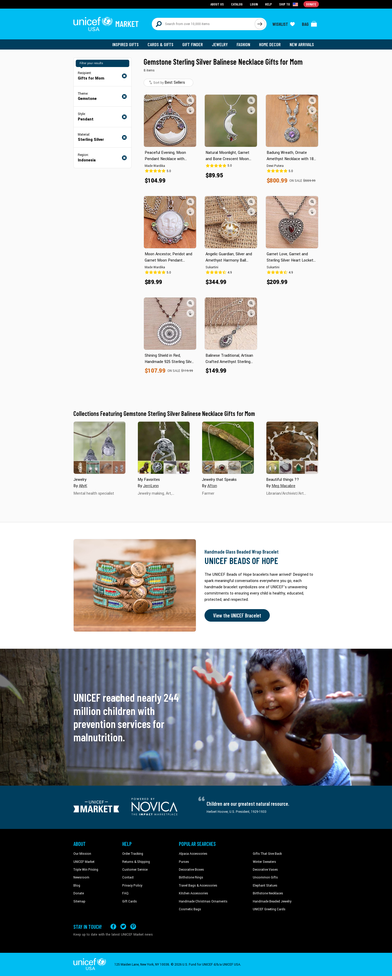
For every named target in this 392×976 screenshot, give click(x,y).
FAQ (125, 893)
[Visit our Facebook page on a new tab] (113, 926)
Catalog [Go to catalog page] (237, 4)
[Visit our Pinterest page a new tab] (133, 926)
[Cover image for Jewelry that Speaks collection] (228, 447)
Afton (212, 486)
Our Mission (82, 853)
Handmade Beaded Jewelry (272, 901)
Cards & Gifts (160, 44)
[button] (190, 100)
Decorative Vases (265, 869)
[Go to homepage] (106, 24)
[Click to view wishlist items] (283, 24)
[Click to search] (260, 24)
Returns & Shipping (136, 861)
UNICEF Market (84, 861)
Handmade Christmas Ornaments (203, 901)
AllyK (83, 486)
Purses (184, 861)
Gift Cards (129, 901)
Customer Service (135, 869)
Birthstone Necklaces (268, 893)
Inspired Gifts (125, 44)
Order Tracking (132, 853)
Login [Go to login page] (254, 4)
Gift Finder (192, 44)
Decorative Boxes (191, 869)
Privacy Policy (132, 885)
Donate (78, 893)
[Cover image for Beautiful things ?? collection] (292, 447)
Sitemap (79, 901)
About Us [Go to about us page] (217, 4)
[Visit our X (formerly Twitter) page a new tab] (123, 926)
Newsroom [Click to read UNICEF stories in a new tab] (81, 877)
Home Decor (270, 44)
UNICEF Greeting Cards (269, 909)
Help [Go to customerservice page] (268, 4)
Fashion (243, 44)
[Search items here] (203, 24)
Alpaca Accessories (193, 853)
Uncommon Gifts (265, 877)
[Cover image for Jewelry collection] (99, 447)
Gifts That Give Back (267, 853)
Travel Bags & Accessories (198, 885)
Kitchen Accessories (193, 893)
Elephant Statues (265, 885)
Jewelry (220, 44)
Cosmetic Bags (190, 909)
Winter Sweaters (264, 861)
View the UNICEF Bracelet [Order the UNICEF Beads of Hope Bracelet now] (237, 615)
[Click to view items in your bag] (309, 24)
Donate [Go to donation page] (311, 4)
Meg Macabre (283, 486)
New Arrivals (302, 44)
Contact (128, 877)
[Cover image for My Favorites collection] (164, 447)
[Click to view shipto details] (289, 4)
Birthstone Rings (191, 877)
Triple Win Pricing (85, 869)
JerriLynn (151, 486)
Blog (76, 885)
